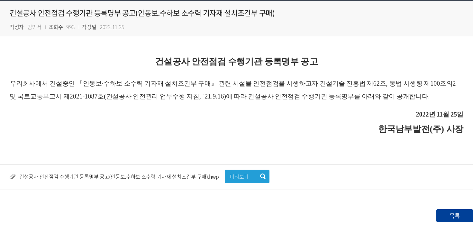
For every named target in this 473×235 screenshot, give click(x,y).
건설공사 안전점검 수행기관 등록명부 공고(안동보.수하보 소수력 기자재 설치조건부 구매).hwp (119, 176)
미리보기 (239, 176)
